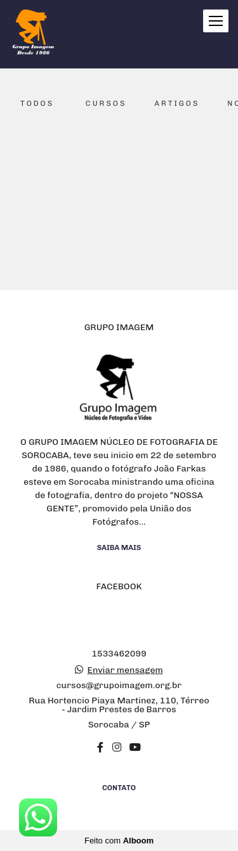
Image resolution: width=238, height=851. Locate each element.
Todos (37, 103)
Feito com (119, 840)
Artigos (176, 103)
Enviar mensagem (125, 670)
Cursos (106, 103)
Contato (119, 787)
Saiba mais (119, 547)
